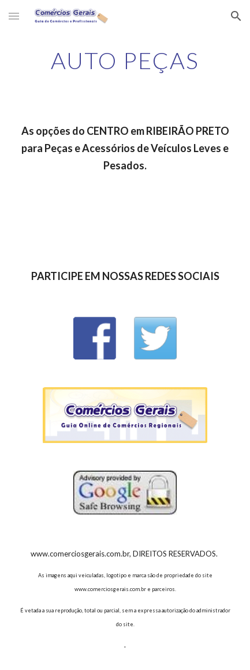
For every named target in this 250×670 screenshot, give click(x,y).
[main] (125, 60)
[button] (14, 16)
